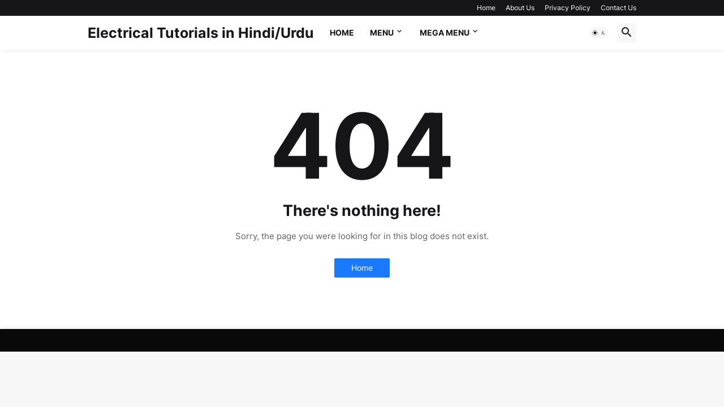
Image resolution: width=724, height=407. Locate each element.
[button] (599, 32)
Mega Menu (444, 32)
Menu (382, 32)
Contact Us (618, 7)
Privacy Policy (568, 7)
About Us (520, 7)
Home (486, 7)
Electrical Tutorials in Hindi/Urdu (201, 32)
